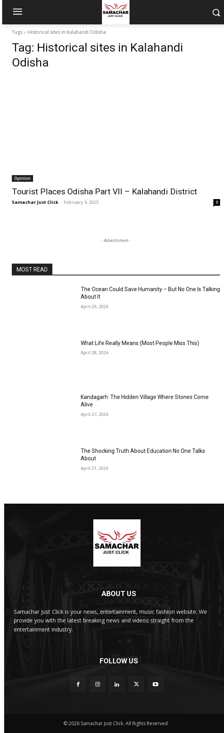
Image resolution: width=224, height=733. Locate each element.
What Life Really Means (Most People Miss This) (140, 343)
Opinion (22, 178)
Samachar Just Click (35, 202)
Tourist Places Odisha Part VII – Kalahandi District (104, 191)
